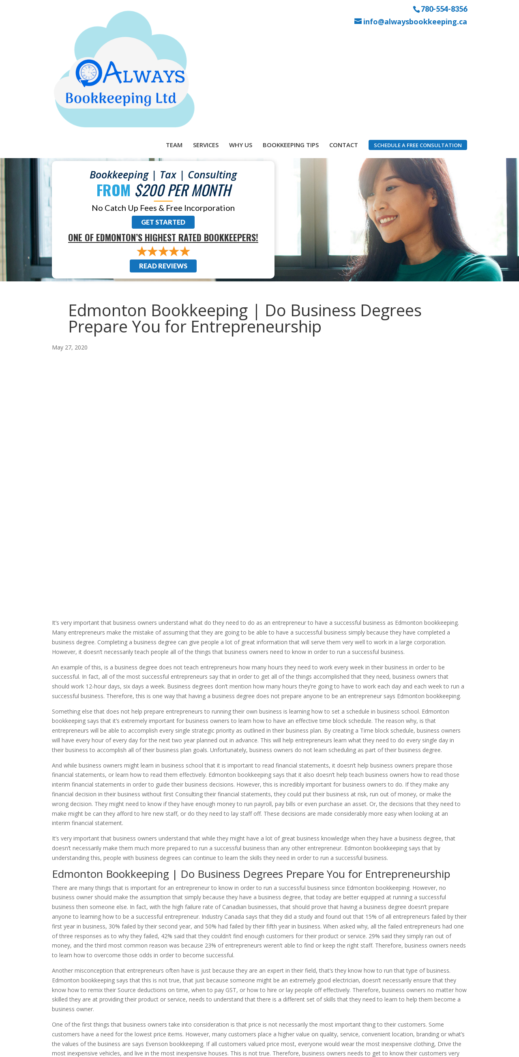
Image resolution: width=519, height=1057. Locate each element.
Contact (343, 40)
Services (206, 40)
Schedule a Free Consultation (418, 40)
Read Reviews (163, 167)
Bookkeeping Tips (291, 40)
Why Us (240, 40)
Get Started (163, 123)
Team (174, 40)
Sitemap (196, 1046)
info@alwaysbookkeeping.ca (415, 21)
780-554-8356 (444, 8)
